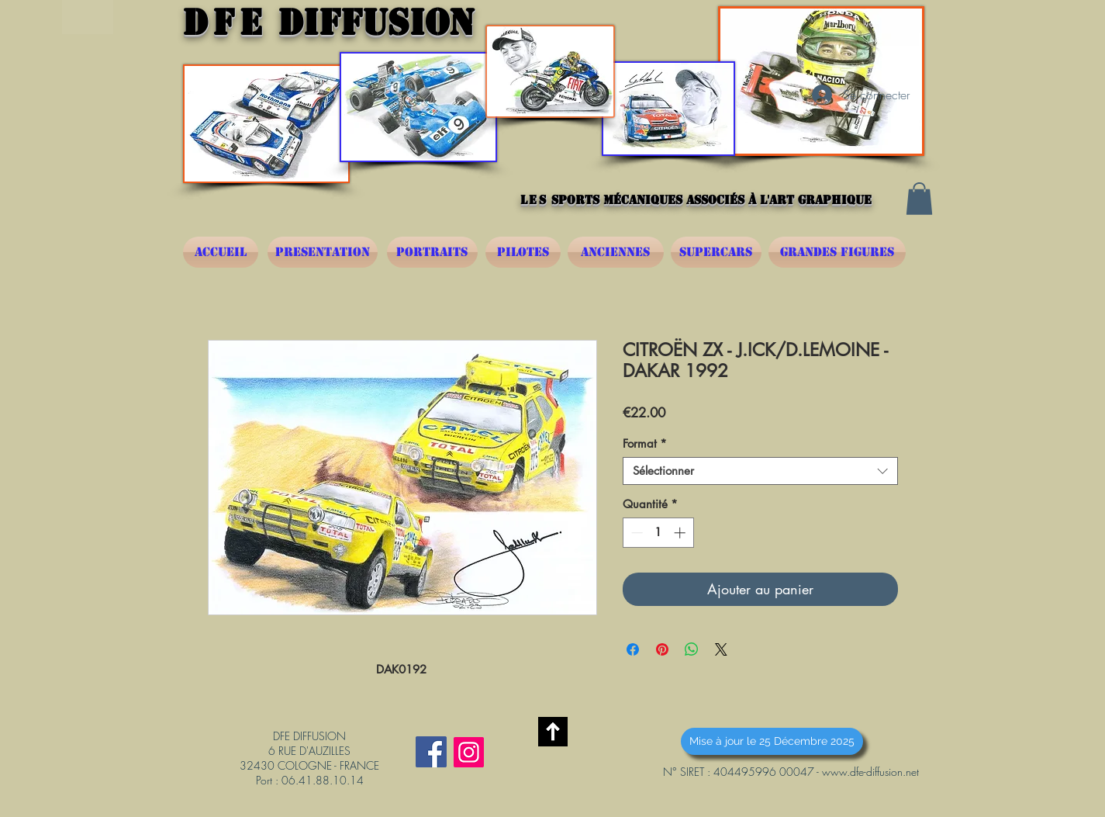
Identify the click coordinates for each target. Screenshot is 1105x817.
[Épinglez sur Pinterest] (662, 649)
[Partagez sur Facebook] (632, 649)
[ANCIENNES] (616, 252)
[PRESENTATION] (323, 252)
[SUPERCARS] (716, 252)
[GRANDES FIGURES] (837, 252)
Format (645, 444)
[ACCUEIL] (220, 252)
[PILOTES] (523, 252)
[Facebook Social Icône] (431, 751)
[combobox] (760, 471)
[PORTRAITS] (432, 252)
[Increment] (681, 532)
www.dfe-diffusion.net (870, 771)
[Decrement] (635, 532)
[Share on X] (721, 649)
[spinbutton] (658, 532)
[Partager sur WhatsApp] (691, 649)
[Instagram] (469, 752)
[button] (919, 198)
